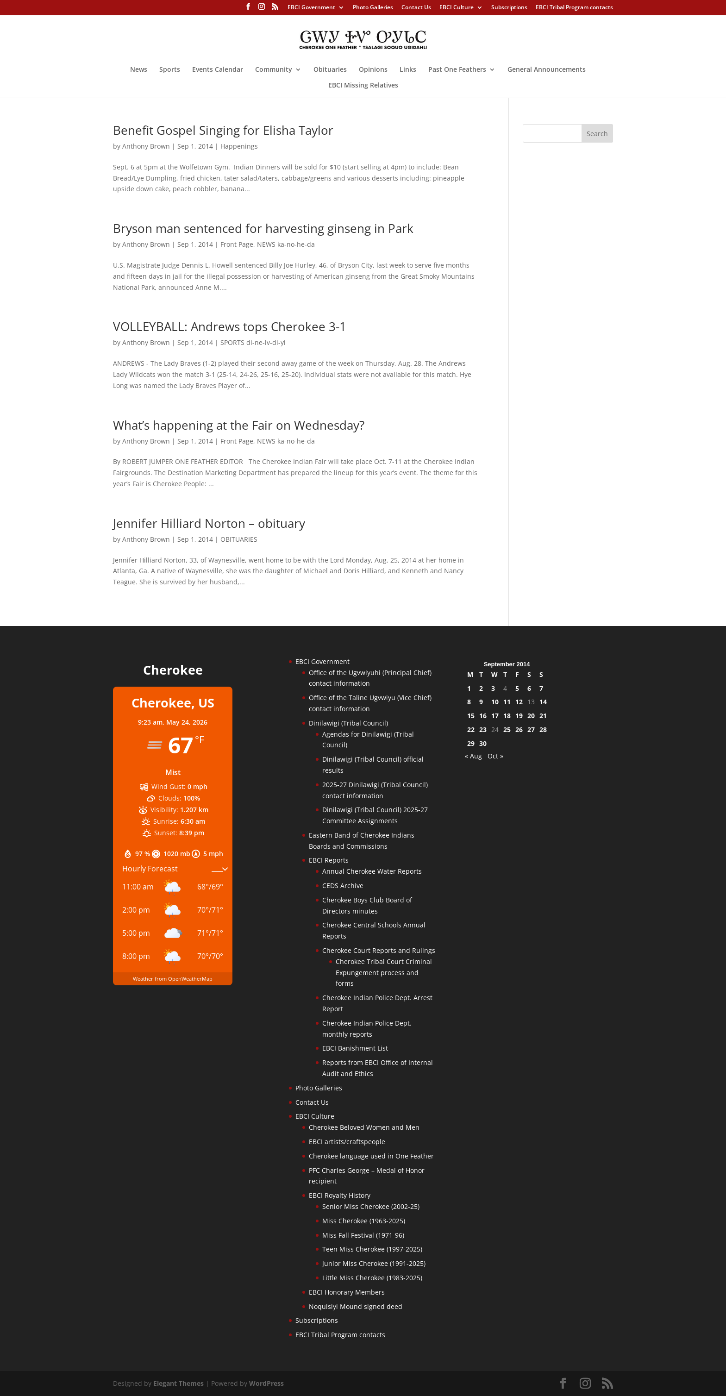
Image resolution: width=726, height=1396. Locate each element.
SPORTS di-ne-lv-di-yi (253, 342)
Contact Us (416, 8)
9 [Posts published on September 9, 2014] (481, 701)
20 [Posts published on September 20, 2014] (531, 715)
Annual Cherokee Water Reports (372, 871)
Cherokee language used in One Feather (371, 1156)
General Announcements (546, 70)
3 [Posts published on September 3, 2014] (493, 688)
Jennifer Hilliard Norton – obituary (209, 523)
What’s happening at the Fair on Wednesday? (238, 425)
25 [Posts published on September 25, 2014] (507, 729)
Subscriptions (509, 8)
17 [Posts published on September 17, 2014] (495, 715)
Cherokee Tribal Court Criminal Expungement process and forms (384, 972)
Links (408, 70)
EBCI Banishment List (355, 1048)
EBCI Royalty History (339, 1195)
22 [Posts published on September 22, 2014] (471, 729)
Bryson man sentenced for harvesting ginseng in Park (263, 228)
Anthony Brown (146, 146)
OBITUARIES (238, 539)
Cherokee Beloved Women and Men (364, 1127)
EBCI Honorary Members (347, 1292)
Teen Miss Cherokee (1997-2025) (372, 1249)
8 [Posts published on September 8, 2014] (469, 701)
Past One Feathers (457, 70)
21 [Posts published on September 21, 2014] (543, 715)
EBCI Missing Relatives (363, 85)
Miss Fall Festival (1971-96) (363, 1235)
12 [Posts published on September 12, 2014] (519, 701)
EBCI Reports (329, 860)
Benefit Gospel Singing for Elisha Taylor (223, 130)
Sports (169, 70)
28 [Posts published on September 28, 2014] (543, 729)
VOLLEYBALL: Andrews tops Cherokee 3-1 (229, 326)
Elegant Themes (178, 1383)
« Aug (473, 755)
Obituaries (330, 70)
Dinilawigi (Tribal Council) (348, 723)
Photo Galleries (373, 8)
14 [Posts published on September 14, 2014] (543, 701)
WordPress (266, 1383)
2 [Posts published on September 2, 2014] (481, 688)
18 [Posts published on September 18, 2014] (507, 715)
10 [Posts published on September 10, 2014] (495, 701)
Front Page (236, 244)
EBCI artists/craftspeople (347, 1141)
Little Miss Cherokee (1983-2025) (372, 1277)
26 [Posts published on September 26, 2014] (519, 729)
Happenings (239, 146)
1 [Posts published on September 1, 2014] (469, 688)
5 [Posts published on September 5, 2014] (517, 688)
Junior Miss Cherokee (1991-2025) (374, 1263)
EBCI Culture (456, 8)
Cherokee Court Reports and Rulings (378, 950)
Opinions (373, 70)
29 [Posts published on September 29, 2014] (471, 743)
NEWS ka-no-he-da (286, 244)
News (138, 70)
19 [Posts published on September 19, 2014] (519, 715)
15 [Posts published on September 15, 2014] (471, 715)
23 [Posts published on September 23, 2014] (483, 729)
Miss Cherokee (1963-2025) (363, 1220)
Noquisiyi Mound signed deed (355, 1306)
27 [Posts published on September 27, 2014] (531, 729)
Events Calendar (217, 70)
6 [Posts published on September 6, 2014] (529, 688)
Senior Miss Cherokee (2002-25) (370, 1206)
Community (273, 70)
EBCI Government (311, 8)
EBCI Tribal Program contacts (574, 8)
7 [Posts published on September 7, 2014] (541, 688)
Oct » (495, 755)
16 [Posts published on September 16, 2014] (483, 715)
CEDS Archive (342, 885)
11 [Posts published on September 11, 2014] (507, 701)
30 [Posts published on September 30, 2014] (483, 743)
